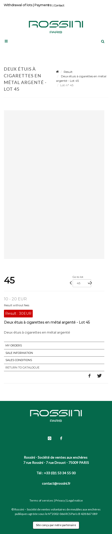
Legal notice (75, 500)
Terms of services (41, 500)
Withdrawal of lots (18, 5)
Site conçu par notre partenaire (56, 525)
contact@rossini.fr (56, 483)
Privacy (60, 500)
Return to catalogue (22, 367)
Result (68, 72)
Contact (59, 5)
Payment (41, 5)
